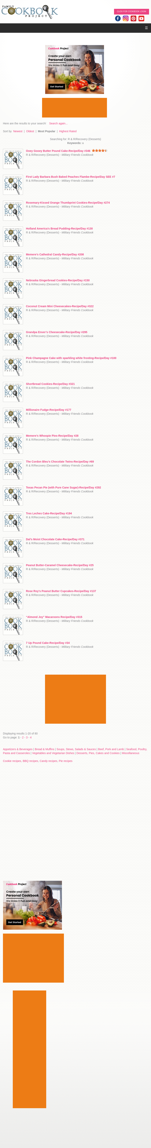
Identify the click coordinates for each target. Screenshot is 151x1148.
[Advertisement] (74, 108)
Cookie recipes (12, 761)
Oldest (30, 131)
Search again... (58, 123)
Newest (17, 131)
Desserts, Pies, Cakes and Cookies (98, 753)
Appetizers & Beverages (17, 749)
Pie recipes (65, 761)
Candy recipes (48, 761)
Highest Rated (68, 131)
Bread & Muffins (44, 749)
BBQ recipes (30, 761)
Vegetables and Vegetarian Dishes (53, 753)
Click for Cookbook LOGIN (131, 11)
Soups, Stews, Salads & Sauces (76, 749)
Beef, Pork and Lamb (111, 749)
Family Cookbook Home (29, 12)
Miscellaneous (130, 753)
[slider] (100, 150)
